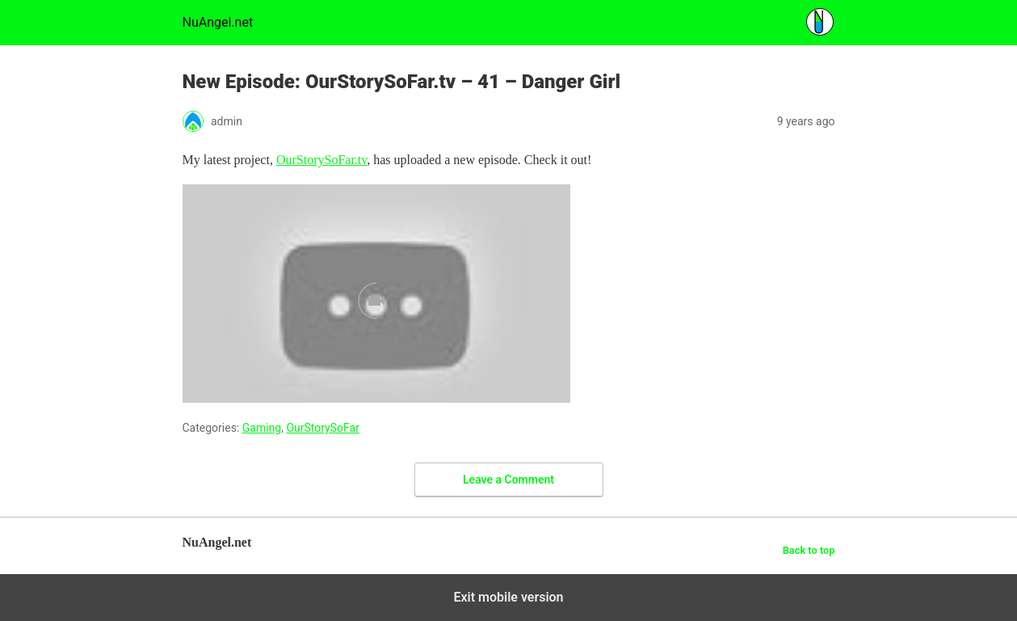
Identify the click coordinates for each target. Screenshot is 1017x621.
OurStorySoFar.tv (321, 160)
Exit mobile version (508, 597)
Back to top (809, 550)
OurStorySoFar (322, 427)
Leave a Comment (508, 479)
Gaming (261, 427)
